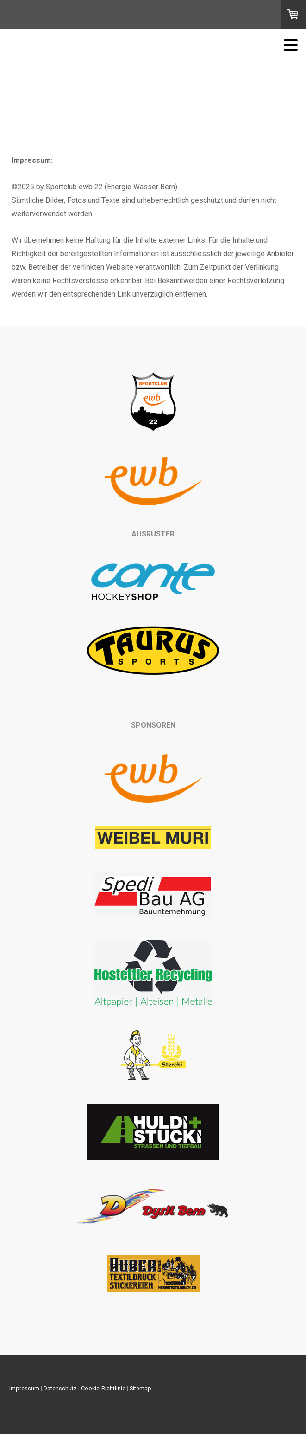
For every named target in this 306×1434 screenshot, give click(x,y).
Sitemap (140, 1388)
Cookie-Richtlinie (103, 1388)
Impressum (24, 1388)
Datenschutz (60, 1388)
